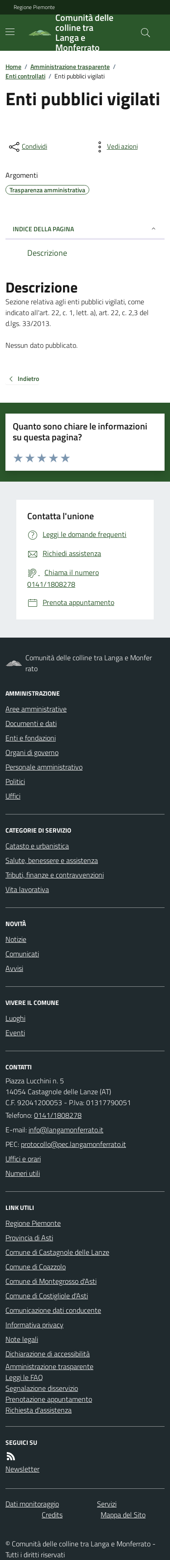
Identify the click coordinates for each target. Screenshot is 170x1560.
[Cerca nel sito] (141, 33)
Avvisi (14, 968)
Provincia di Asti (29, 1237)
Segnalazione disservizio (41, 1388)
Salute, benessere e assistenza (51, 860)
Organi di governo (31, 752)
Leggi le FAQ (24, 1377)
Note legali (21, 1339)
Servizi (107, 1503)
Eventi (15, 1032)
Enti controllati (25, 76)
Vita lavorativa (27, 889)
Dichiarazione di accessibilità (47, 1353)
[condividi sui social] (27, 147)
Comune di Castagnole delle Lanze (57, 1252)
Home (13, 66)
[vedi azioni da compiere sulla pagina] (115, 147)
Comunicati (22, 953)
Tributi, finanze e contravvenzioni (54, 874)
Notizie (15, 939)
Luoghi (15, 1018)
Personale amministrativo (44, 766)
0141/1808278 (58, 1115)
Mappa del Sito (123, 1514)
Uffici (12, 795)
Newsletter (22, 1468)
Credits (52, 1514)
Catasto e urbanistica (37, 845)
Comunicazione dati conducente (53, 1310)
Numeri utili (22, 1173)
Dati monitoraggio (32, 1503)
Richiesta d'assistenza (38, 1409)
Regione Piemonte (34, 7)
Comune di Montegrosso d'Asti (51, 1281)
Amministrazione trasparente (70, 66)
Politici (15, 781)
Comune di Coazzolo (35, 1266)
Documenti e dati (31, 723)
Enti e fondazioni (30, 737)
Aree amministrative (36, 708)
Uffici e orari (23, 1158)
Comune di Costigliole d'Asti (46, 1295)
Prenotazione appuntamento (48, 1399)
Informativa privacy (34, 1324)
